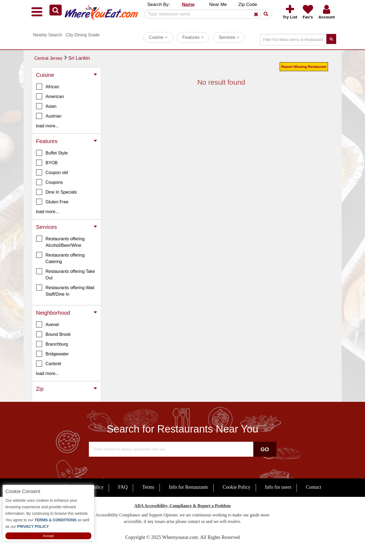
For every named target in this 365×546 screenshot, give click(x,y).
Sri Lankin (79, 58)
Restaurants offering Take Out (65, 274)
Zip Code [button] (247, 4)
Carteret (48, 364)
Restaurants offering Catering (60, 258)
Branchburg (52, 344)
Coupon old (52, 172)
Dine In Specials (56, 192)
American (50, 96)
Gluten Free (52, 202)
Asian (46, 106)
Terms (148, 487)
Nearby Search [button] (47, 35)
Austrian (49, 116)
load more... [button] (47, 126)
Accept (48, 536)
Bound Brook (53, 334)
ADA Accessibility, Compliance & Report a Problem (182, 505)
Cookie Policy (237, 487)
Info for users (278, 487)
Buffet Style (52, 153)
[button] (55, 10)
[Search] (206, 14)
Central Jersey (49, 58)
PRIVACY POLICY (32, 526)
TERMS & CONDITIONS (55, 520)
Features (193, 37)
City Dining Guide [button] (83, 35)
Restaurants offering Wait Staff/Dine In (65, 290)
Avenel (47, 324)
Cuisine (158, 37)
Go (264, 449)
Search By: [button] (158, 4)
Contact (313, 487)
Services (229, 37)
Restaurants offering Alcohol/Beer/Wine (60, 242)
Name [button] (188, 4)
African (47, 87)
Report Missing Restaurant (303, 67)
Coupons (49, 182)
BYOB (47, 163)
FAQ (123, 487)
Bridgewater (52, 354)
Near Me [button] (218, 4)
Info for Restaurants (188, 487)
